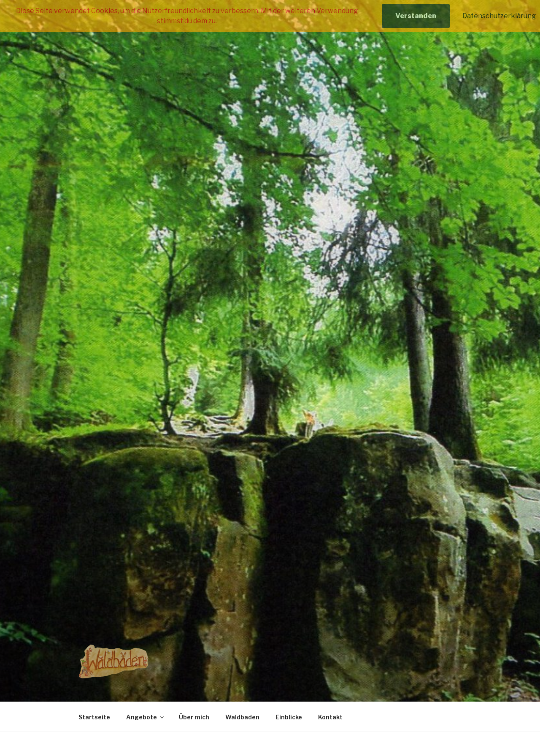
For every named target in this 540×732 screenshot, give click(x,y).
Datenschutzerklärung (499, 16)
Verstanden (415, 16)
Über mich (194, 717)
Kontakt (330, 717)
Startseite (94, 717)
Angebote (145, 717)
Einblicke (288, 717)
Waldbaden (242, 717)
